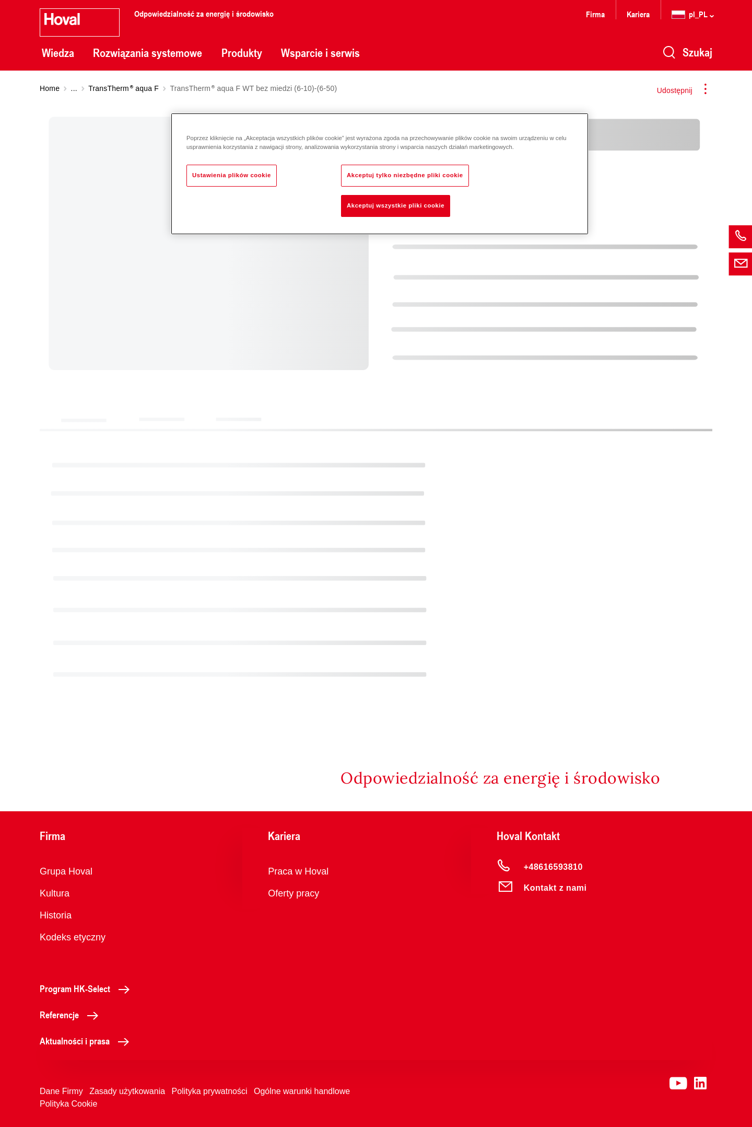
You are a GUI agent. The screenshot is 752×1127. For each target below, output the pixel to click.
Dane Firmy (61, 1091)
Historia (56, 915)
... (74, 88)
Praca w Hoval (298, 871)
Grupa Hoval (66, 871)
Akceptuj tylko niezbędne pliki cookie (405, 175)
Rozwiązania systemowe (147, 53)
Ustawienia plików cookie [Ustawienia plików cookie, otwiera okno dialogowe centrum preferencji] (231, 175)
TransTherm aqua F (123, 88)
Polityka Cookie (68, 1103)
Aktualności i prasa (87, 1041)
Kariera (638, 14)
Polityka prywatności (210, 1091)
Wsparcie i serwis (320, 53)
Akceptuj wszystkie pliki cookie (395, 205)
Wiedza (58, 53)
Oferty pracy (293, 893)
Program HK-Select (87, 988)
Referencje (72, 1014)
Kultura (54, 893)
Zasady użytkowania (127, 1091)
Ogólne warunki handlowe (302, 1091)
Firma (595, 14)
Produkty (241, 53)
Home (50, 88)
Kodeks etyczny (72, 937)
